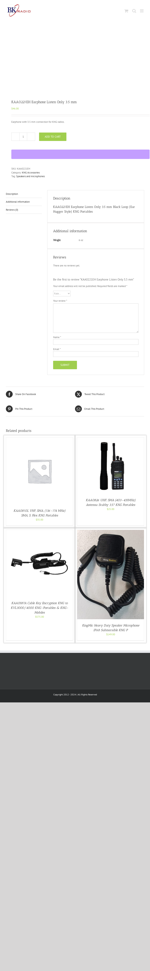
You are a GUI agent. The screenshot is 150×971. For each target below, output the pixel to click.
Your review (60, 300)
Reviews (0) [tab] (12, 209)
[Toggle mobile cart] (126, 11)
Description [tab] (12, 194)
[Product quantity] (23, 137)
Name (57, 337)
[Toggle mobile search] (134, 11)
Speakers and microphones (30, 176)
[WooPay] (80, 154)
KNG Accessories (31, 172)
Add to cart (53, 136)
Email (57, 349)
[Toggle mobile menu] (142, 11)
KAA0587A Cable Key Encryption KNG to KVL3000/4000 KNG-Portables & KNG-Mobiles (39, 607)
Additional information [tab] (18, 201)
